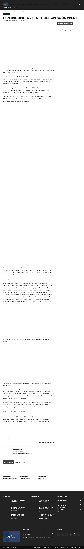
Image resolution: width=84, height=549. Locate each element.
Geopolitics (7, 7)
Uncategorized (10, 11)
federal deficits (46, 419)
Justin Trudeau (34, 421)
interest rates (26, 421)
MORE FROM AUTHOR (20, 462)
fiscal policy (12, 421)
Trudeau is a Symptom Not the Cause (14, 441)
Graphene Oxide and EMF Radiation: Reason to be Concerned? (17, 516)
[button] (79, 4)
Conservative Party (31, 419)
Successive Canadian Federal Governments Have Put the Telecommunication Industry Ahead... (46, 516)
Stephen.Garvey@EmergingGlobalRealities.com (39, 537)
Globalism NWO (66, 4)
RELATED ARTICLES (8, 462)
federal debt (38, 419)
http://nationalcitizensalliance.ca (18, 451)
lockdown (47, 421)
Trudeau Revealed (25, 478)
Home (4, 11)
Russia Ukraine (55, 4)
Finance (15, 7)
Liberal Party (41, 421)
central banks (22, 419)
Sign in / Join (6, 1)
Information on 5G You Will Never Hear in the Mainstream (46, 509)
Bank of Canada (10, 419)
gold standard (19, 421)
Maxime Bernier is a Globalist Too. (44, 501)
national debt (6, 423)
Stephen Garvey (7, 20)
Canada (16, 419)
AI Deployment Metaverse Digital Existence (18, 508)
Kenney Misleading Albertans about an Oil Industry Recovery (43, 441)
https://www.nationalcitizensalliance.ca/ (14, 411)
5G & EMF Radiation (32, 4)
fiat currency (6, 421)
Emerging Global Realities (17, 4)
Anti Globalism (44, 4)
